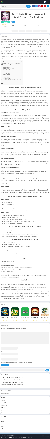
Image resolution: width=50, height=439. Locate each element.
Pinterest (29, 31)
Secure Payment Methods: (8, 69)
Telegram (36, 31)
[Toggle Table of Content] (20, 62)
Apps (2, 418)
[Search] (16, 6)
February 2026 (3, 400)
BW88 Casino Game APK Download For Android (9, 387)
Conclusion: (4, 83)
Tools (2, 428)
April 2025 (2, 412)
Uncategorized (4, 431)
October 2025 (3, 402)
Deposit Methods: (7, 77)
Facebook (14, 31)
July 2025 (2, 410)
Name (2, 345)
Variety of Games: (7, 67)
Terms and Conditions (17, 437)
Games (16, 11)
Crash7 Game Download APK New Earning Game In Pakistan (12, 384)
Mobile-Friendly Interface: (8, 70)
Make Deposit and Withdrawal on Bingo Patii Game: (12, 75)
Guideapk (13, 435)
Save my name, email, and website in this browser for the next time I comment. (17, 362)
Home (12, 11)
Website (2, 356)
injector (2, 426)
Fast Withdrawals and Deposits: (9, 68)
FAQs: (3, 82)
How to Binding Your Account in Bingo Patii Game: (11, 79)
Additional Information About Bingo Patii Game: (11, 63)
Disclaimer (24, 437)
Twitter (21, 31)
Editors (2, 421)
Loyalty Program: (7, 74)
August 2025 (3, 407)
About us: (10, 437)
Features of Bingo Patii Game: (7, 64)
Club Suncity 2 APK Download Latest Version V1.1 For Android (12, 379)
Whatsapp (43, 31)
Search (47, 370)
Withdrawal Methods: (7, 78)
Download (5, 22)
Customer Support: (7, 73)
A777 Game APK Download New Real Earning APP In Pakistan (12, 382)
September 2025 (4, 405)
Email (2, 351)
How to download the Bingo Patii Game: (9, 81)
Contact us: (6, 437)
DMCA (2, 437)
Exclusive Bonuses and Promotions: (10, 72)
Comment (3, 330)
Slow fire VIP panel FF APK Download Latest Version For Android (13, 377)
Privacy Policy (29, 437)
